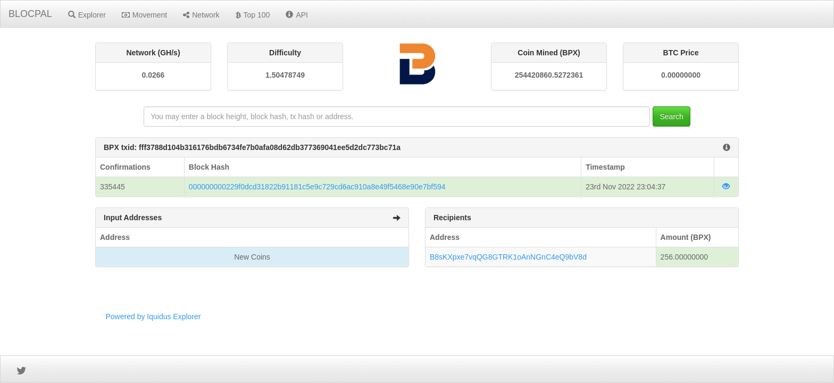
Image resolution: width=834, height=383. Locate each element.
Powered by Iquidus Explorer (153, 316)
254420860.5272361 (549, 75)
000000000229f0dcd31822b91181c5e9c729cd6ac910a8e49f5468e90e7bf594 (317, 186)
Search (671, 116)
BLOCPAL (30, 14)
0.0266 (153, 75)
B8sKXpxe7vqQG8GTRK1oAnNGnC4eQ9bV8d (508, 257)
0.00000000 (680, 75)
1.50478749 (285, 75)
